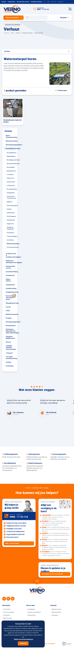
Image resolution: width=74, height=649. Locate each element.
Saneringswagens (11, 205)
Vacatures (60, 1)
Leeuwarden (46, 515)
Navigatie (64, 17)
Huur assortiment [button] (12, 17)
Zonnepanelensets (11, 247)
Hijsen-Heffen (8, 280)
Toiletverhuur (11, 1)
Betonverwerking (11, 141)
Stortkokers (10, 233)
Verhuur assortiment (34, 612)
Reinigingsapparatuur (11, 322)
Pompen (9, 318)
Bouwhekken (11, 167)
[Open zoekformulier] (36, 17)
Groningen (46, 551)
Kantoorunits (11, 182)
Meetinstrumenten (11, 314)
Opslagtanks (11, 193)
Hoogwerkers (10, 285)
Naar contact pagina (12, 543)
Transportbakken (11, 236)
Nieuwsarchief (56, 612)
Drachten (45, 521)
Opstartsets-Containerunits (11, 197)
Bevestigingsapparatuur (11, 145)
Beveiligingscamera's (11, 160)
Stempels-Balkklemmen (10, 337)
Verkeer (8, 362)
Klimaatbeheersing (11, 303)
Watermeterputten (11, 244)
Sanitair (9, 209)
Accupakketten (11, 153)
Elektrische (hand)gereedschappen (11, 261)
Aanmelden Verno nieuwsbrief (52, 574)
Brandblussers (11, 171)
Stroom (8, 342)
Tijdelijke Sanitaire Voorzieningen (11, 347)
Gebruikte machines (36, 1)
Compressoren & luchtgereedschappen (11, 255)
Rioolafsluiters (11, 325)
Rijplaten (9, 202)
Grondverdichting (11, 272)
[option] (20, 407)
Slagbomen (10, 224)
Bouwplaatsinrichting (11, 148)
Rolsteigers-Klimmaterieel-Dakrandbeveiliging (11, 331)
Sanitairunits (11, 213)
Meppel (44, 545)
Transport (9, 353)
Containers (10, 174)
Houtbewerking (11, 288)
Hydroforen (10, 178)
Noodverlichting (11, 189)
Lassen (8, 307)
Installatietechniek (11, 292)
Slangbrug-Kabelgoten (10, 228)
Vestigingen (31, 609)
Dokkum (45, 533)
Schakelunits (11, 220)
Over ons (53, 1)
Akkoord (23, 643)
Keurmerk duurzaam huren (11, 297)
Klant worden (7, 618)
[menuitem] (14, 17)
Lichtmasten (11, 185)
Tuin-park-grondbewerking (11, 357)
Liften (8, 310)
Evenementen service (10, 267)
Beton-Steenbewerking (11, 136)
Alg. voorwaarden (50, 643)
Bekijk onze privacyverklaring (23, 639)
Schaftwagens (11, 216)
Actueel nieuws (56, 609)
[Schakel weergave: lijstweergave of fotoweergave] (61, 90)
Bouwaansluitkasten (11, 163)
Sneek (44, 527)
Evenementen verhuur (23, 1)
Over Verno (7, 609)
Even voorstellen (8, 612)
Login (48, 1)
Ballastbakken (11, 156)
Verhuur (4, 1)
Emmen (44, 539)
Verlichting (10, 240)
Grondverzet (10, 275)
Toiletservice (32, 615)
